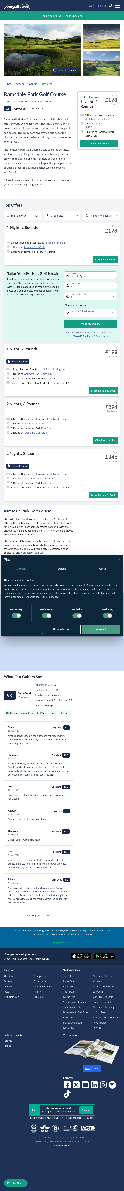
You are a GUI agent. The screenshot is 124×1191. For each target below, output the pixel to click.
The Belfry (68, 976)
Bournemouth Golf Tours (75, 1012)
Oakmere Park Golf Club (38, 373)
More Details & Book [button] (103, 390)
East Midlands (23, 101)
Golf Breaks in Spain (103, 996)
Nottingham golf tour (32, 552)
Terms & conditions (43, 986)
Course (33, 83)
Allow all (101, 629)
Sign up (102, 5)
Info (8, 83)
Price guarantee (41, 976)
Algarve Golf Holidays (103, 986)
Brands (7, 1046)
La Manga (98, 991)
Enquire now (62, 942)
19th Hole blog (11, 996)
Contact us (39, 996)
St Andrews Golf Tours (74, 1002)
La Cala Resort (100, 1012)
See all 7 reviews (35, 108)
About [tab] (102, 568)
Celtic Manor (69, 986)
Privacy (37, 991)
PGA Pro (97, 1027)
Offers (20, 83)
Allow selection (61, 629)
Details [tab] (62, 568)
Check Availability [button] (99, 143)
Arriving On (76, 273)
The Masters (69, 991)
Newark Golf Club (34, 247)
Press (6, 991)
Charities (8, 986)
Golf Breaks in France (103, 976)
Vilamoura (98, 981)
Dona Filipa (69, 1027)
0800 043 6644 (80, 336)
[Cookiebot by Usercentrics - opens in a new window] (106, 559)
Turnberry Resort (71, 1007)
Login (91, 5)
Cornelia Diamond (102, 1002)
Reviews (47, 83)
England (8, 101)
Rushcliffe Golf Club (35, 432)
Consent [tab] (21, 568)
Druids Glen (69, 996)
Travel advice (40, 981)
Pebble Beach (99, 1022)
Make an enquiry (90, 323)
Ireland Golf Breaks (72, 1022)
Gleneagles (68, 1017)
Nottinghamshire (42, 101)
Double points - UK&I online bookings (62, 15)
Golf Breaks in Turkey (103, 1007)
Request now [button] (91, 1068)
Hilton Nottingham (98, 118)
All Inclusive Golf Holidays (106, 1017)
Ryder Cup (68, 981)
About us (8, 976)
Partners (8, 1040)
